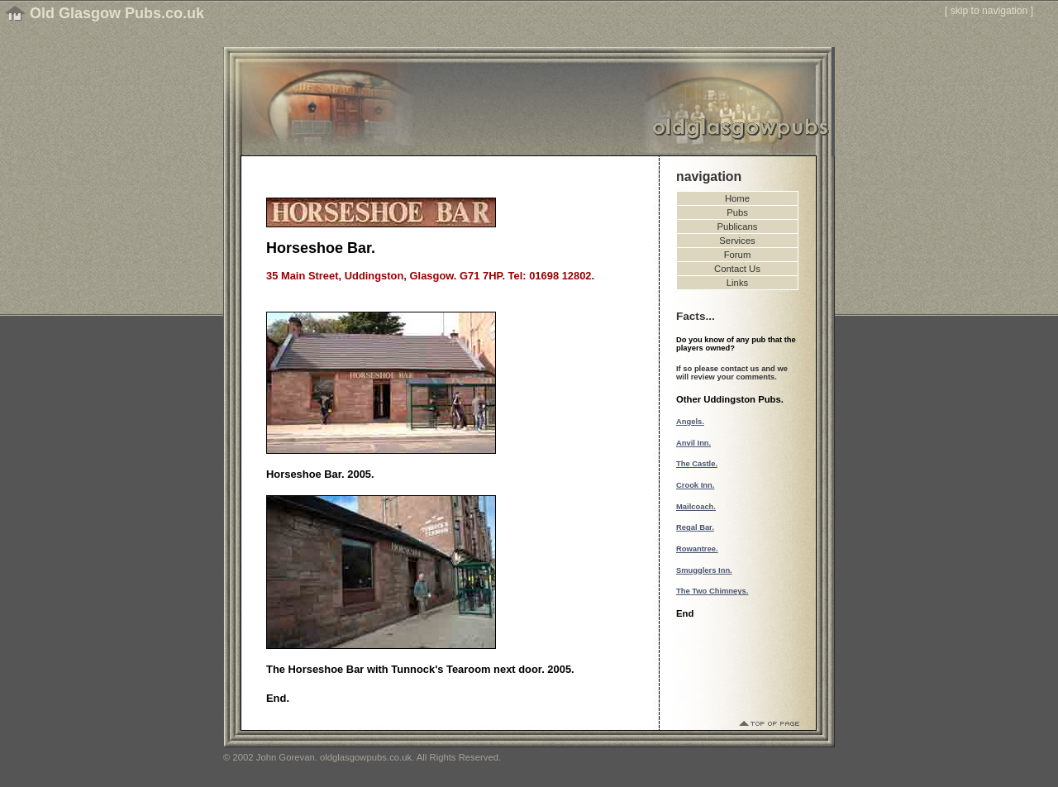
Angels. (690, 421)
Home (737, 198)
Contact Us (737, 269)
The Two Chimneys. (712, 591)
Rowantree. (697, 549)
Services (737, 241)
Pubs (737, 212)
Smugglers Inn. (704, 570)
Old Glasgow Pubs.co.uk (117, 13)
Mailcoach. (696, 507)
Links (737, 283)
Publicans (737, 226)
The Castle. (696, 464)
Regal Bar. (695, 527)
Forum (737, 255)
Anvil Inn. (693, 443)
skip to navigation (989, 11)
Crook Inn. (695, 485)
